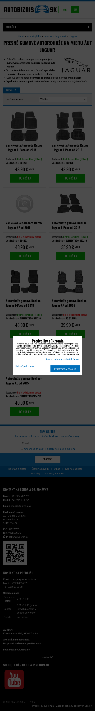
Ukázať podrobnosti (25, 366)
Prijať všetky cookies (65, 368)
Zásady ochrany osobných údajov (63, 359)
